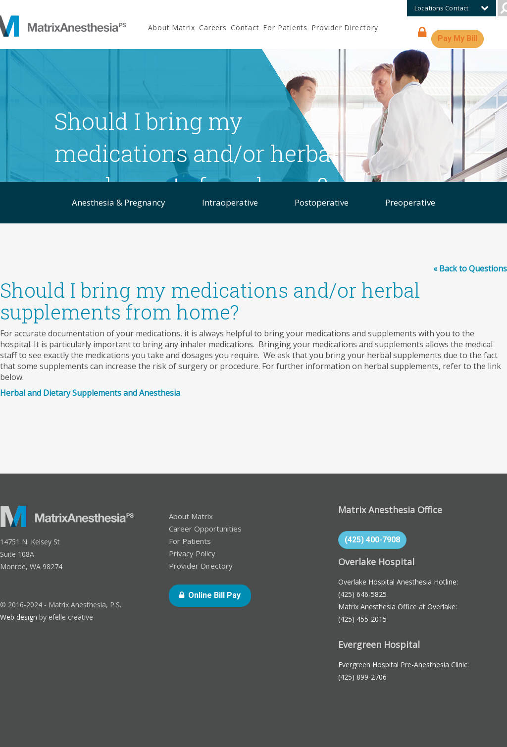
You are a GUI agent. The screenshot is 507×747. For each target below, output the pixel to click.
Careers (213, 27)
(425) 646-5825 (362, 594)
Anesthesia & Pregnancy (118, 202)
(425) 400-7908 (372, 539)
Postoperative (322, 202)
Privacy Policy (192, 553)
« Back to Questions (470, 268)
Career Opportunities (205, 529)
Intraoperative (230, 202)
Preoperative (410, 202)
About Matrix (171, 27)
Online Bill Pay (219, 594)
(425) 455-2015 (362, 619)
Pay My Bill (461, 38)
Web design (18, 617)
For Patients (285, 27)
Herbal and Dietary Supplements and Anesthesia (90, 392)
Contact (245, 27)
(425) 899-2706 (362, 677)
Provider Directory (344, 27)
